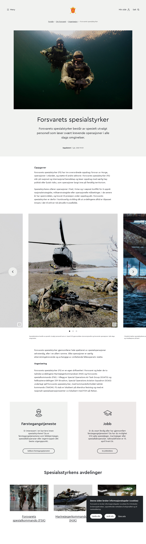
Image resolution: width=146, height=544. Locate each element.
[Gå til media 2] (73, 331)
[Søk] (136, 9)
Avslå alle (110, 516)
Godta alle (96, 516)
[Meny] (10, 9)
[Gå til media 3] (76, 331)
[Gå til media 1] (69, 331)
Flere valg (122, 516)
